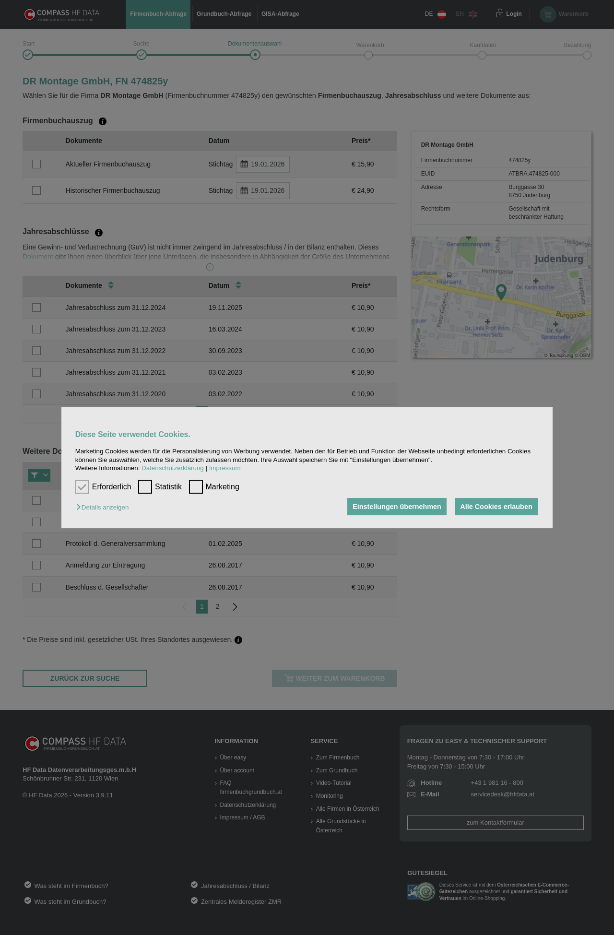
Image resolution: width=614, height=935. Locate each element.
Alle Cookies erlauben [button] (496, 506)
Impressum (225, 468)
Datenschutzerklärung (173, 468)
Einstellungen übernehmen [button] (397, 506)
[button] (104, 507)
